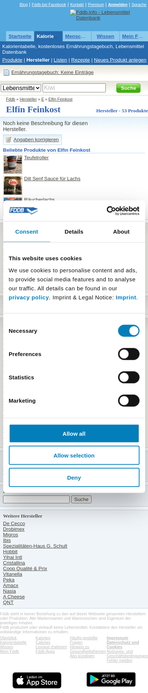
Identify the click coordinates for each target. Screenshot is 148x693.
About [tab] (121, 231)
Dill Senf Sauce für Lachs (52, 178)
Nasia (9, 591)
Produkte (12, 60)
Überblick (8, 638)
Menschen (77, 36)
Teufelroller (36, 157)
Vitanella (12, 574)
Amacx (10, 585)
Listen (60, 60)
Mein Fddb (134, 36)
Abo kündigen (82, 656)
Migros (10, 534)
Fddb (10, 99)
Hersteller (38, 60)
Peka (8, 580)
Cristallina (14, 563)
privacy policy (29, 297)
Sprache (138, 4)
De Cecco (14, 523)
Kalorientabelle (55, 36)
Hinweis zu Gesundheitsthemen (88, 649)
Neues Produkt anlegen (120, 60)
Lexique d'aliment (51, 647)
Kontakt (77, 4)
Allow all (74, 433)
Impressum (117, 638)
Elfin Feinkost (61, 99)
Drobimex (13, 529)
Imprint (126, 297)
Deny (74, 477)
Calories (43, 642)
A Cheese (14, 596)
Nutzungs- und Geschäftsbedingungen (127, 653)
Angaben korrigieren (36, 139)
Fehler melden (119, 660)
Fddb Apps (45, 651)
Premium (96, 4)
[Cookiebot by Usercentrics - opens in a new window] (106, 211)
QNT (8, 602)
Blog (23, 4)
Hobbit (10, 551)
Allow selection (74, 455)
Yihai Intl (12, 557)
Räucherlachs (39, 199)
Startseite (20, 36)
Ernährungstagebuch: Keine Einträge (52, 72)
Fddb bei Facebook (49, 4)
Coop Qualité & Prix (25, 568)
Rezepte (80, 60)
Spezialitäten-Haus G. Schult (35, 546)
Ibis (7, 540)
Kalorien (43, 638)
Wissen (105, 36)
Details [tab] (74, 231)
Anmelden (118, 4)
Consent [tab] (26, 231)
